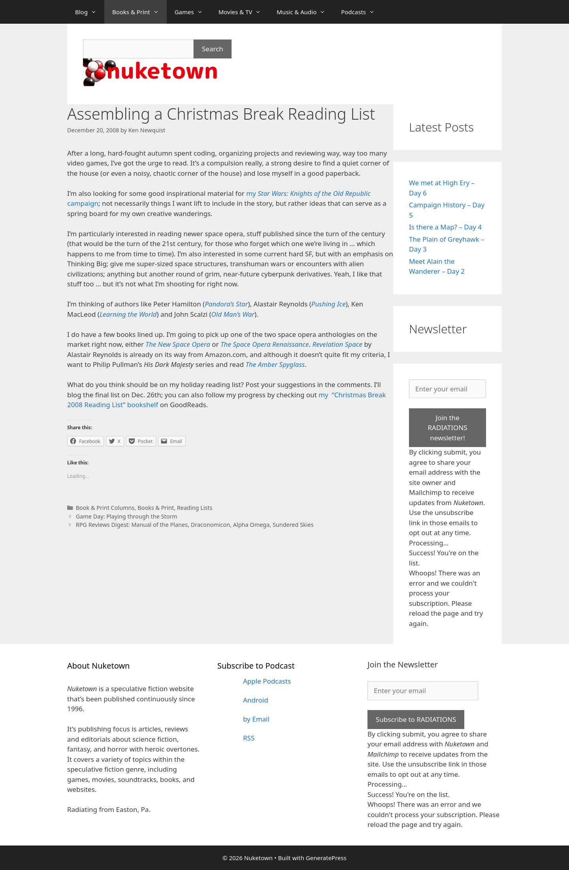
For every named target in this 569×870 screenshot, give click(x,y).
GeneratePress (326, 858)
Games (193, 12)
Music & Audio (305, 12)
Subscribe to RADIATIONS (416, 719)
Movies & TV (244, 12)
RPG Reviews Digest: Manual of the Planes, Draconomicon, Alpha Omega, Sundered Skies (195, 524)
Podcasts (361, 12)
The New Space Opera (177, 344)
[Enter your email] (447, 389)
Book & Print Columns (105, 507)
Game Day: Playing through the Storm (126, 516)
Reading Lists (195, 507)
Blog (89, 12)
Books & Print (139, 12)
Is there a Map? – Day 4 (445, 226)
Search (212, 48)
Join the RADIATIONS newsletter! (447, 427)
